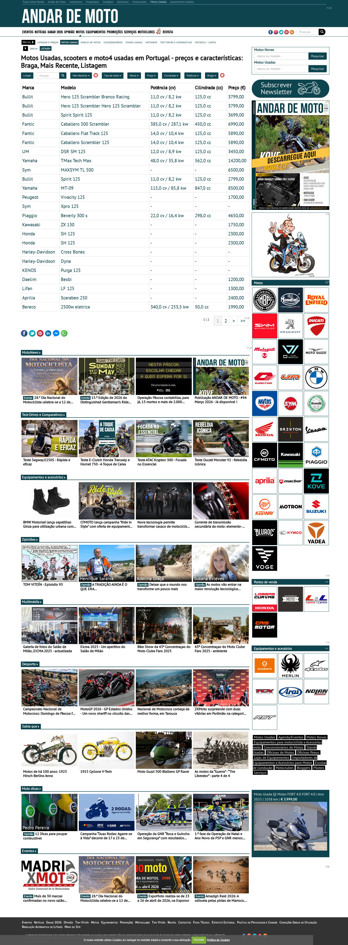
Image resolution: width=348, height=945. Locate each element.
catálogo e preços (47, 42)
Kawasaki (31, 224)
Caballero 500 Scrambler (85, 124)
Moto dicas (31, 788)
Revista (168, 32)
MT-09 (67, 188)
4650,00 (236, 215)
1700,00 (236, 197)
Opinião (69, 32)
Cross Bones (73, 252)
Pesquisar (317, 56)
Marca (134, 75)
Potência (193, 75)
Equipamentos (95, 32)
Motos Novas (316, 737)
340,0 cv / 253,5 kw (169, 307)
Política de (218, 940)
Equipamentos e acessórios (44, 477)
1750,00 (236, 224)
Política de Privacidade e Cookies (257, 922)
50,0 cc (202, 307)
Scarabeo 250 (74, 298)
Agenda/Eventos (290, 737)
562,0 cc (203, 160)
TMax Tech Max (76, 160)
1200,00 (236, 279)
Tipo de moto (112, 75)
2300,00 (236, 233)
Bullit (27, 97)
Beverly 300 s (74, 215)
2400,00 (236, 298)
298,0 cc (203, 215)
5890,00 (236, 133)
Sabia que (31, 726)
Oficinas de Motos (280, 752)
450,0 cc (203, 124)
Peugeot (30, 197)
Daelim (29, 279)
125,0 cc (203, 97)
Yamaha (29, 160)
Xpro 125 (70, 206)
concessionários (113, 42)
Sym (26, 170)
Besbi (66, 279)
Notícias (40, 32)
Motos (80, 32)
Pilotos (318, 767)
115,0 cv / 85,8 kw (168, 188)
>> (243, 321)
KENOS (29, 270)
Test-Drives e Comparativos (43, 414)
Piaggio (29, 215)
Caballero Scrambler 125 (85, 142)
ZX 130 (67, 224)
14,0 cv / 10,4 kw (167, 133)
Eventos (27, 32)
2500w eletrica (75, 307)
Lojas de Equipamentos (271, 757)
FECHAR (199, 940)
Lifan (27, 288)
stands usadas (134, 42)
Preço (151, 75)
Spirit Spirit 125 (76, 115)
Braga (211, 75)
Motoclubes (146, 32)
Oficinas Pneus (308, 752)
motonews (151, 42)
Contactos (184, 922)
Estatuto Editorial (223, 922)
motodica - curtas (205, 42)
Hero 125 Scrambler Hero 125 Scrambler (101, 106)
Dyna (66, 261)
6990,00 (236, 124)
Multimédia (32, 601)
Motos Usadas (264, 737)
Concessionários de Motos (283, 747)
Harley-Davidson (38, 252)
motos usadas (69, 42)
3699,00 (236, 115)
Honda (28, 233)
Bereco (29, 307)
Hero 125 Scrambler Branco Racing (95, 97)
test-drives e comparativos (176, 42)
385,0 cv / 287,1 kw (169, 124)
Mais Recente (81, 75)
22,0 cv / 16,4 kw (167, 215)
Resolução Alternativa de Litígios (42, 927)
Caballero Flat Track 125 (84, 133)
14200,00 (237, 160)
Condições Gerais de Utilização (298, 922)
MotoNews (31, 352)
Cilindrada (171, 75)
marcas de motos (91, 42)
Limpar (27, 75)
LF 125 (67, 288)
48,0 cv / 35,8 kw (167, 160)
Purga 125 (71, 270)
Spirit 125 (70, 179)
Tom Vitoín (82, 922)
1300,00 (236, 288)
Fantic (28, 124)
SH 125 (68, 233)
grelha (34, 48)
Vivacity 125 (73, 197)
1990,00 (236, 307)
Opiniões (30, 539)
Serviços (130, 32)
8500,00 (236, 188)
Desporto (30, 664)
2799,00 (236, 179)
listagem (45, 48)
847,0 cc (203, 188)
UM (25, 151)
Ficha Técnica (201, 922)
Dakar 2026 (55, 32)
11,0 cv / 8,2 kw (165, 97)
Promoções (115, 32)
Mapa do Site (72, 927)
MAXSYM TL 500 (77, 170)
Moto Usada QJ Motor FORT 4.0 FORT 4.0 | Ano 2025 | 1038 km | (290, 821)
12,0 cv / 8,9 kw (165, 151)
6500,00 (236, 170)
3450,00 (236, 151)
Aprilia (28, 298)
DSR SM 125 (73, 151)
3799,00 (236, 97)
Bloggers (303, 767)
